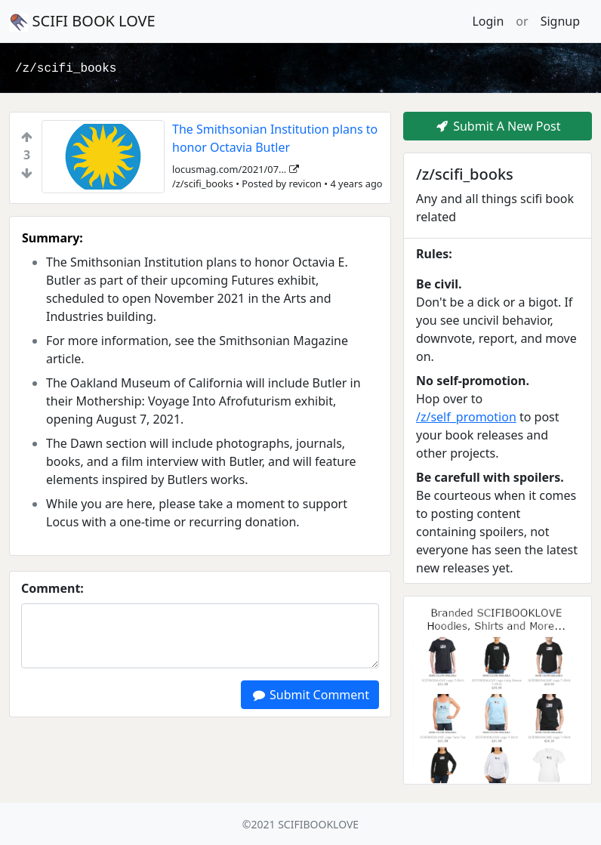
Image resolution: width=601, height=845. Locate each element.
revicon (305, 183)
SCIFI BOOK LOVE (82, 21)
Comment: (52, 588)
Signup (560, 21)
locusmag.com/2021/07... (235, 169)
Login (488, 21)
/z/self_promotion (466, 417)
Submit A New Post (497, 126)
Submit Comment (310, 694)
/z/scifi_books (65, 69)
